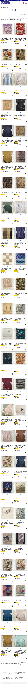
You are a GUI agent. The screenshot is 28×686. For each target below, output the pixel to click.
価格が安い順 (16, 19)
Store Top (3, 7)
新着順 (6, 19)
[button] (26, 20)
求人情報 (10, 673)
